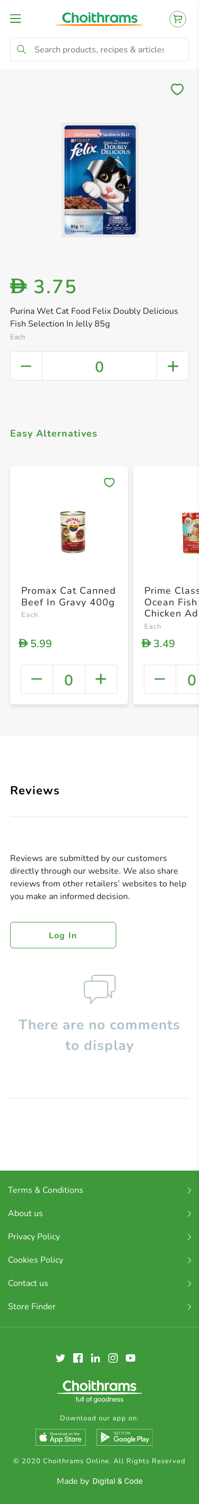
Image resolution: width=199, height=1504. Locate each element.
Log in (63, 935)
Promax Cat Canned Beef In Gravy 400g (68, 596)
